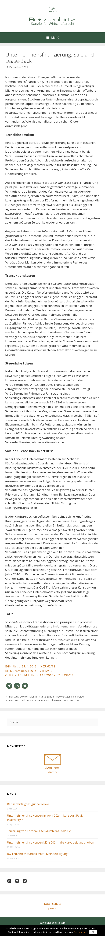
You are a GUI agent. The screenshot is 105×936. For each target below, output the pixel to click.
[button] (9, 686)
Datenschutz (52, 904)
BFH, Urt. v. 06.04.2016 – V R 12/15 (28, 671)
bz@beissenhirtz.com (53, 922)
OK (93, 932)
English (52, 8)
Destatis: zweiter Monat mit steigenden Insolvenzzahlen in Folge (46, 696)
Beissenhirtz (52, 19)
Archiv (52, 772)
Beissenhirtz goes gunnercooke (28, 804)
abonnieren (52, 767)
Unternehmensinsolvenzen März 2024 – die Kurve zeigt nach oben (50, 842)
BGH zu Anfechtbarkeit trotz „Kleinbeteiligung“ (38, 854)
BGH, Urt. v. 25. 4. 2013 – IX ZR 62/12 (30, 666)
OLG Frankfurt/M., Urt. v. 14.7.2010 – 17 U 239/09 (39, 675)
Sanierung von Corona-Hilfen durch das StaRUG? (39, 831)
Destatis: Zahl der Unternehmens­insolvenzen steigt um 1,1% (44, 700)
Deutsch (52, 11)
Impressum (52, 908)
